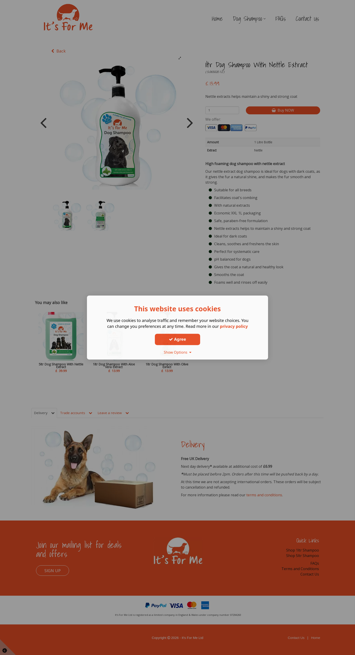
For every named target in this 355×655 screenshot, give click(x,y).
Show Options (177, 352)
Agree (177, 339)
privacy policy (234, 326)
